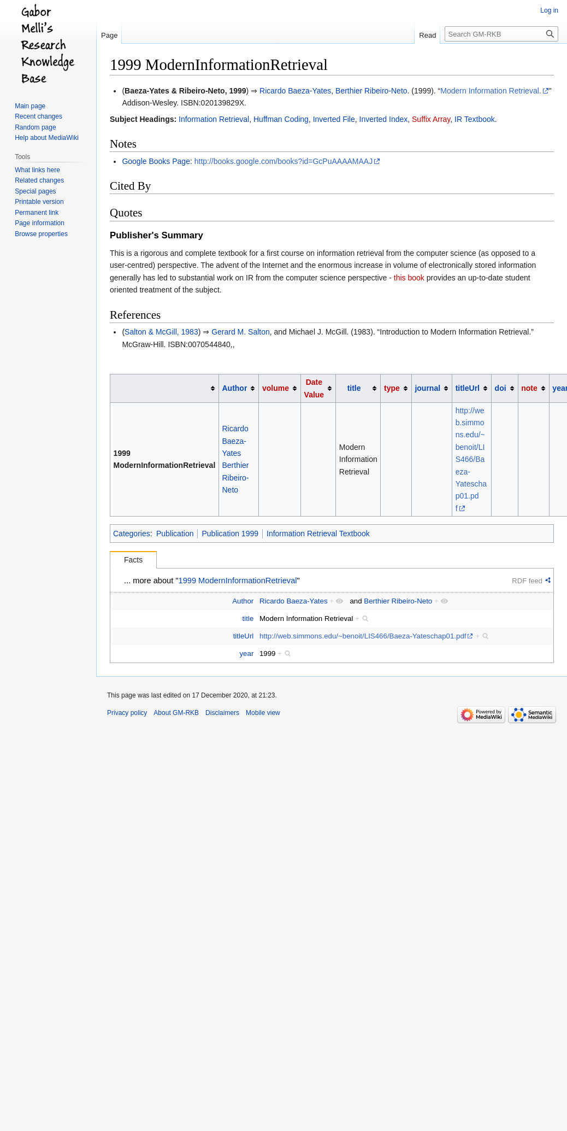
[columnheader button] (164, 388)
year (246, 653)
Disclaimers (222, 713)
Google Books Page (156, 161)
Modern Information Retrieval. (490, 90)
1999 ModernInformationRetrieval (238, 580)
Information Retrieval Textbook (318, 533)
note (529, 388)
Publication (175, 533)
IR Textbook (474, 119)
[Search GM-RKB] (501, 34)
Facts (133, 559)
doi (500, 388)
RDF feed (527, 581)
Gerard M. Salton (240, 331)
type (392, 388)
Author (234, 388)
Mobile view (263, 713)
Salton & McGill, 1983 (161, 331)
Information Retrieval (214, 119)
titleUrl (468, 388)
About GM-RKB (176, 713)
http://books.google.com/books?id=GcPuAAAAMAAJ (283, 161)
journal (427, 388)
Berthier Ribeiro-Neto (371, 90)
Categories (131, 533)
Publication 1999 (230, 533)
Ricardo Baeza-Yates (295, 90)
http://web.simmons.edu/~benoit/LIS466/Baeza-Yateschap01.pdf (471, 459)
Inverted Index (383, 119)
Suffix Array (431, 119)
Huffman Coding (281, 119)
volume (275, 388)
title (354, 388)
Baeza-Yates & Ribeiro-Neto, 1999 (185, 90)
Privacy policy (127, 713)
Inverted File (334, 119)
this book (409, 277)
